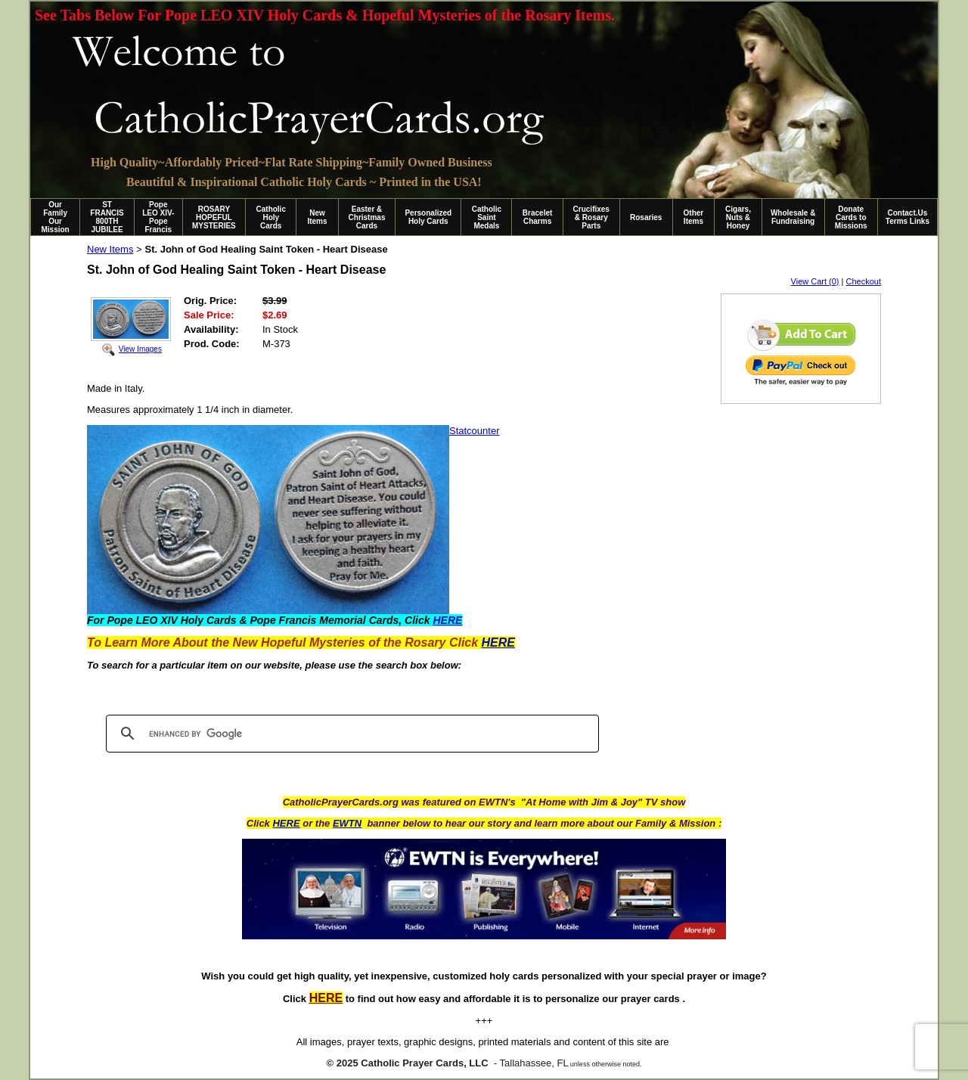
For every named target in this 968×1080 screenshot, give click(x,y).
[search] (350, 734)
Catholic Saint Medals (486, 217)
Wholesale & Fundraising (793, 217)
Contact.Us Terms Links (907, 217)
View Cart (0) (815, 281)
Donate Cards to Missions (851, 217)
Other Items (694, 217)
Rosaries (646, 217)
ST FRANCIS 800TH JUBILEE (106, 217)
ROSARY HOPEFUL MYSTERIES (214, 217)
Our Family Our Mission (56, 217)
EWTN (347, 823)
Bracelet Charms (537, 217)
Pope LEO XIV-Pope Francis (158, 217)
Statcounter (474, 430)
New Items (317, 217)
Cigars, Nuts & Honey (738, 217)
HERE (285, 823)
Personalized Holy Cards (428, 217)
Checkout (863, 281)
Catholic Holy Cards (271, 217)
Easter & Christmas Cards (367, 217)
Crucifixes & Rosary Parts (591, 217)
